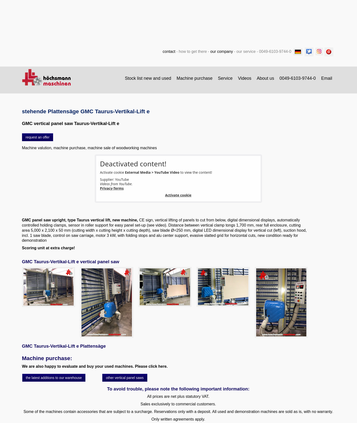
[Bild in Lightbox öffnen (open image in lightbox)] (48, 287)
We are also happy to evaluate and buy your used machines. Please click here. (95, 366)
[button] (37, 137)
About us (265, 78)
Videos (245, 78)
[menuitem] (148, 78)
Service (225, 78)
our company (221, 51)
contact (169, 51)
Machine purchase (194, 78)
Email (326, 78)
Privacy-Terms (112, 188)
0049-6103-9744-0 (297, 78)
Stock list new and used (148, 78)
